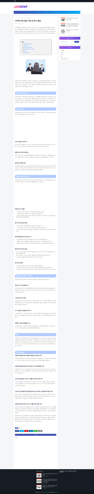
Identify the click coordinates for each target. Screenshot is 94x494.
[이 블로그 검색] (67, 42)
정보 (61, 56)
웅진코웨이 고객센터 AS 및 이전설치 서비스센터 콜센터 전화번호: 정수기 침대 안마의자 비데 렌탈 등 (72, 25)
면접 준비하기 (26, 45)
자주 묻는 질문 (26, 52)
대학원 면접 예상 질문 (27, 47)
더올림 (62, 52)
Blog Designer (46, 492)
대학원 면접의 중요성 (27, 44)
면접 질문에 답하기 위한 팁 (28, 49)
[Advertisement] (35, 128)
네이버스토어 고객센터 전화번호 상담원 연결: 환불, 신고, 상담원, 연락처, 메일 (49, 486)
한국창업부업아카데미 (64, 58)
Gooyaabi (57, 492)
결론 (24, 50)
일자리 (17, 18)
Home (15, 1)
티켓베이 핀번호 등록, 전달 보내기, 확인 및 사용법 (72, 18)
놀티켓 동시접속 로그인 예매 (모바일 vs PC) (72, 30)
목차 (22, 42)
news (17, 23)
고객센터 (62, 50)
